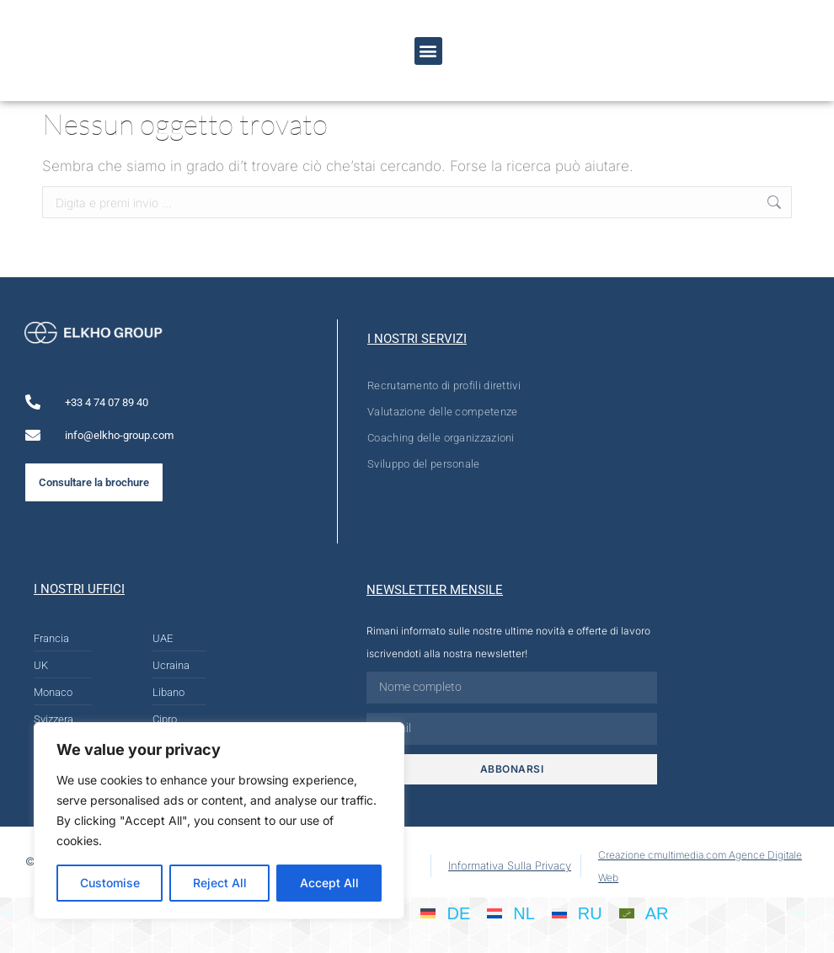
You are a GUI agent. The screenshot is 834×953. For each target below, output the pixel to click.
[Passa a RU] (577, 912)
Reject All (220, 882)
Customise (110, 882)
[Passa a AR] (644, 912)
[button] (428, 51)
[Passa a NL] (510, 912)
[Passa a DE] (445, 912)
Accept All (329, 882)
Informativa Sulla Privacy (509, 865)
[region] (219, 820)
